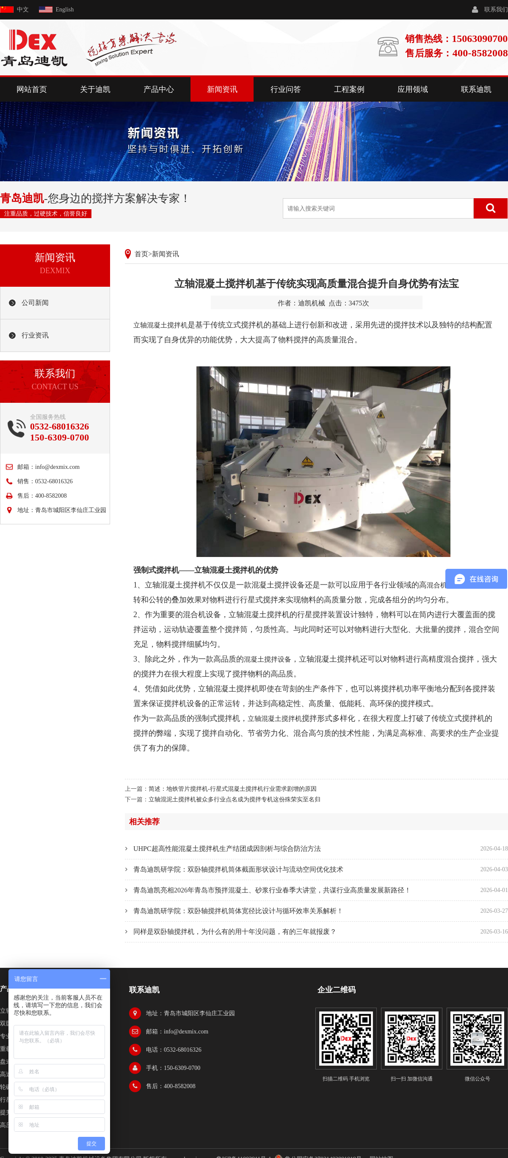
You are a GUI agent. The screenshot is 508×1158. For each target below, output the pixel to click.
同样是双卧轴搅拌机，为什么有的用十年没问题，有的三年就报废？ (235, 931)
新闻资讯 (222, 89)
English (65, 9)
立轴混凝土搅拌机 (160, 325)
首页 (141, 254)
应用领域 (413, 89)
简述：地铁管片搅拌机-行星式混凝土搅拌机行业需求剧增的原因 (233, 789)
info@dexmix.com (57, 467)
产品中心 (159, 89)
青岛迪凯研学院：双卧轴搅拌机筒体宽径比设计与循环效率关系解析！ (238, 910)
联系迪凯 (476, 89)
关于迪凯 (95, 89)
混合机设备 (444, 585)
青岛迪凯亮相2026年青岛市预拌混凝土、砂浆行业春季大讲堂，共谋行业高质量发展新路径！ (272, 890)
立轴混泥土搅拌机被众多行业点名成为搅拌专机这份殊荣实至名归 (234, 799)
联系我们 (496, 9)
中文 (23, 9)
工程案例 (349, 89)
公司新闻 (35, 302)
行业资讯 (35, 335)
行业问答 (286, 89)
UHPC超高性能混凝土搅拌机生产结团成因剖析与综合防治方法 (227, 848)
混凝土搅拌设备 (267, 659)
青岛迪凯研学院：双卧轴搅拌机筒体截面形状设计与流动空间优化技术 (238, 869)
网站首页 (32, 89)
